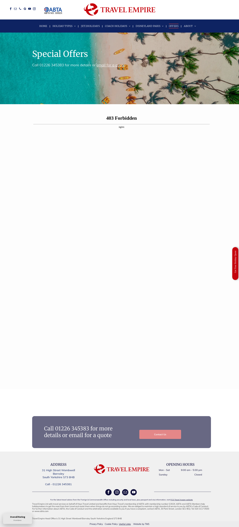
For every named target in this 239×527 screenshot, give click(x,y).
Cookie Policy (111, 524)
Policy (100, 524)
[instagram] (34, 9)
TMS (147, 524)
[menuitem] (43, 26)
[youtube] (29, 9)
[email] (15, 9)
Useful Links (125, 524)
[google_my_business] (25, 9)
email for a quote (110, 65)
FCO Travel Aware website (181, 500)
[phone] (20, 9)
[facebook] (11, 9)
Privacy (93, 524)
